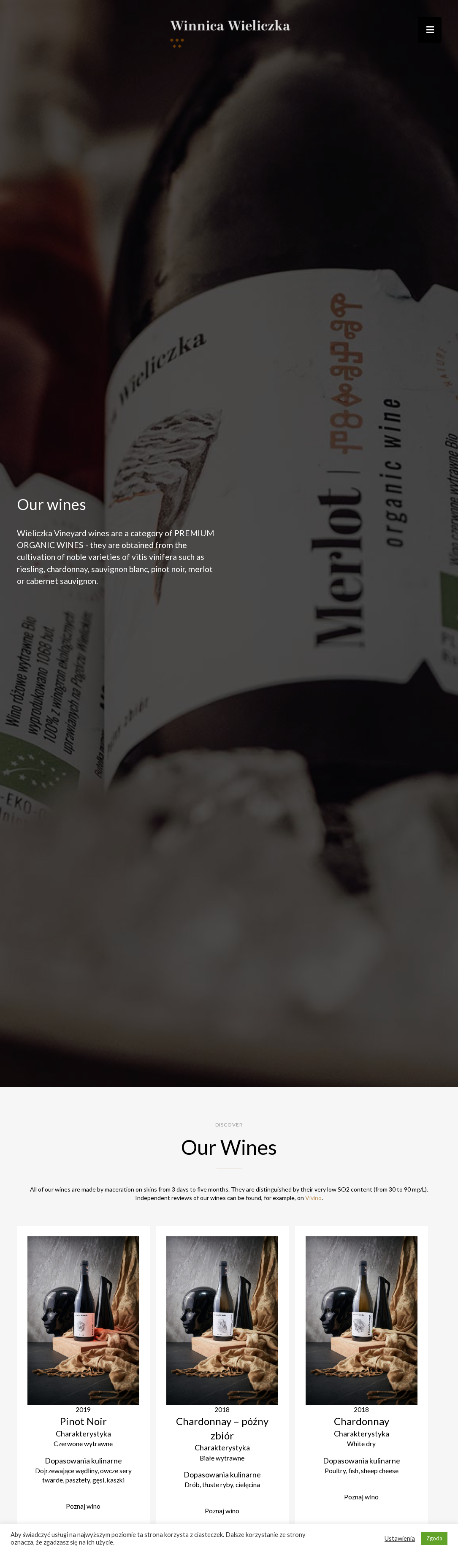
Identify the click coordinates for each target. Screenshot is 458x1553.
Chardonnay (361, 1421)
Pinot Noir (83, 1421)
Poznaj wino (83, 1508)
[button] (429, 30)
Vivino (313, 1197)
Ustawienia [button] (400, 1538)
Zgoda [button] (434, 1538)
